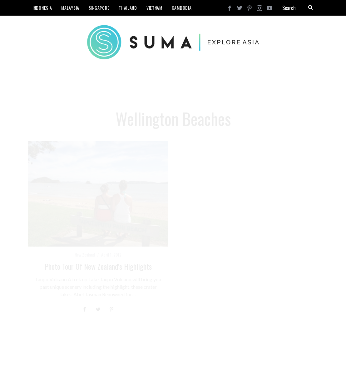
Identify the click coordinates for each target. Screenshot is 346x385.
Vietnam (154, 7)
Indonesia (42, 7)
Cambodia (182, 7)
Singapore (99, 7)
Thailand (128, 7)
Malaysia (70, 7)
